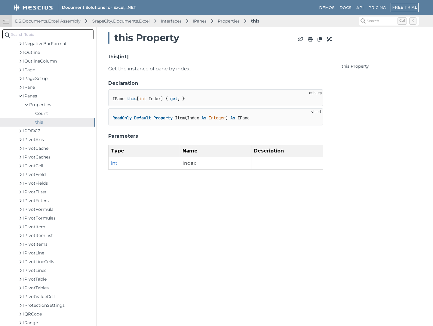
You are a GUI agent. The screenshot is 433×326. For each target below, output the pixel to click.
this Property (355, 66)
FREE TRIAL (404, 7)
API (360, 7)
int (114, 163)
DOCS (345, 7)
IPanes (200, 21)
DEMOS (327, 7)
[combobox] (48, 34)
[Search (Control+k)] (389, 21)
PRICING (377, 7)
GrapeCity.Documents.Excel (121, 21)
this (255, 21)
